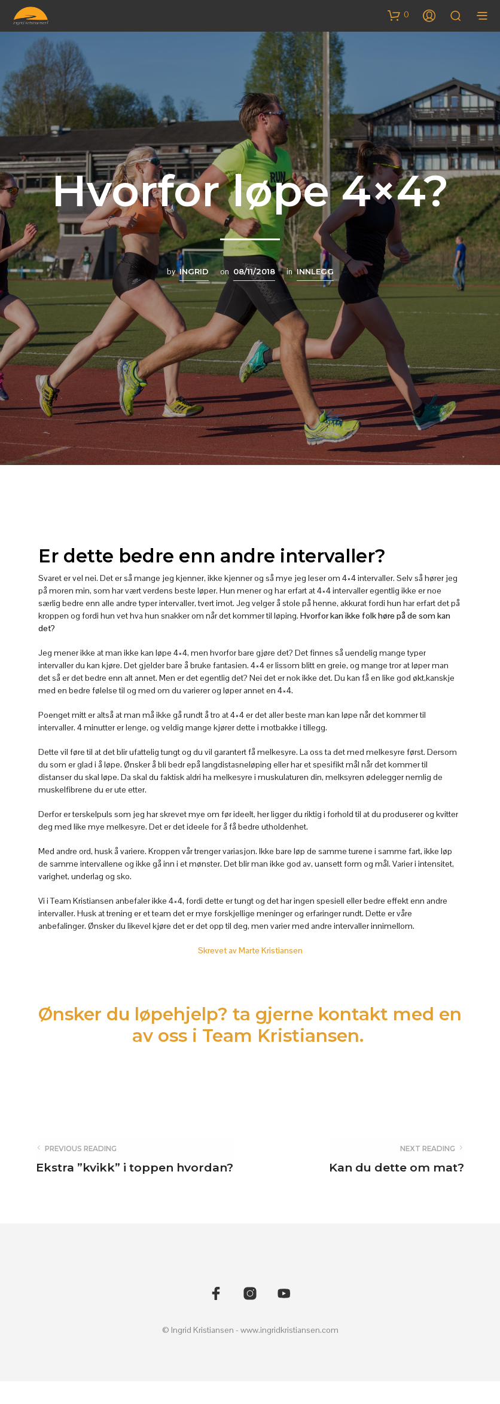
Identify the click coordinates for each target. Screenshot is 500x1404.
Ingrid (194, 271)
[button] (398, 15)
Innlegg (315, 271)
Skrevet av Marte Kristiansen (250, 950)
